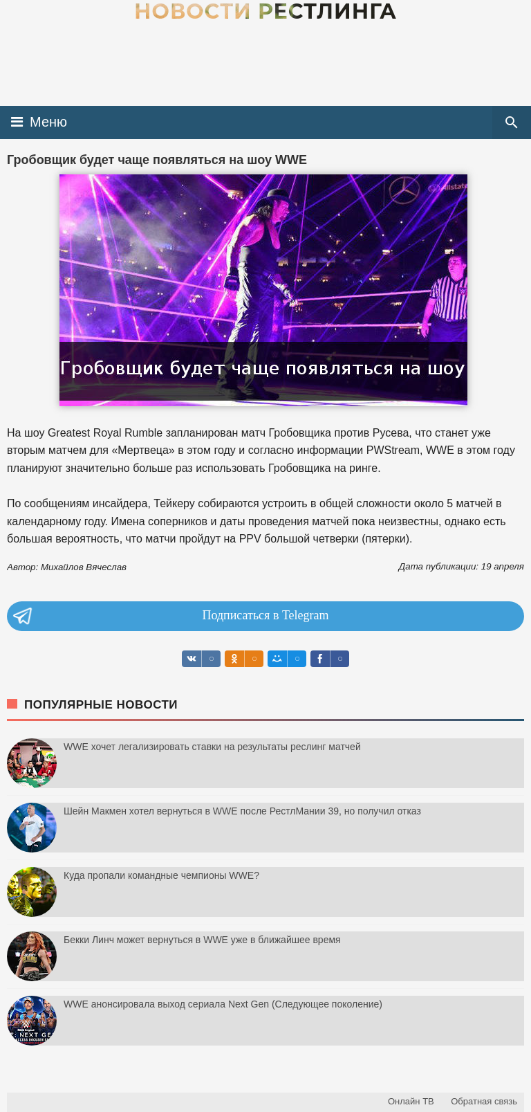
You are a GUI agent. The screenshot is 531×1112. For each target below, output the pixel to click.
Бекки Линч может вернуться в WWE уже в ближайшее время (202, 939)
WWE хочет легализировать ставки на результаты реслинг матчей (212, 746)
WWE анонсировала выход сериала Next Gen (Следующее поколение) (223, 1004)
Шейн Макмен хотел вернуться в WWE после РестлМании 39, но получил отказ (242, 811)
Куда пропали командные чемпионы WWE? (161, 875)
